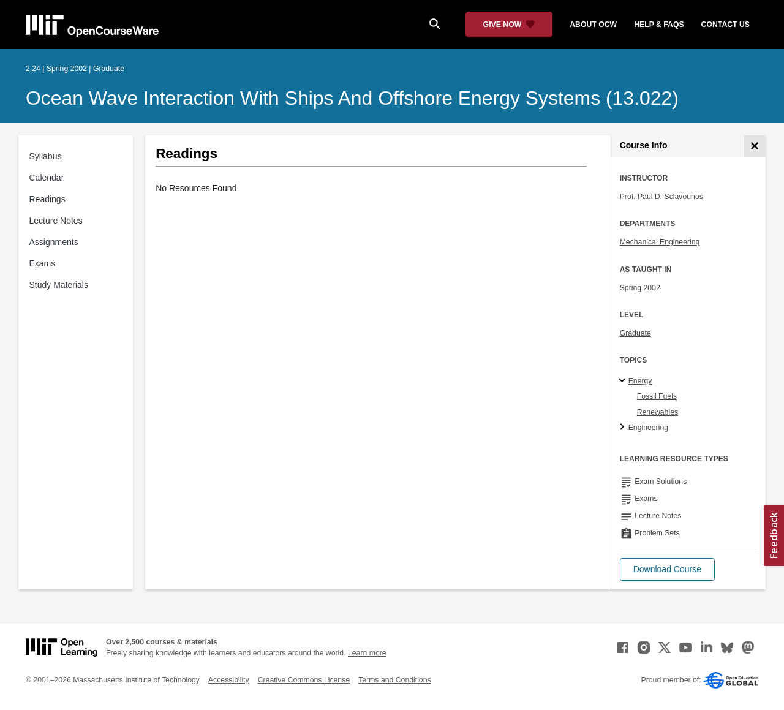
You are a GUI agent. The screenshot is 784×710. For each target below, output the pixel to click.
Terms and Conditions (394, 680)
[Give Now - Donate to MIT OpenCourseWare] (509, 24)
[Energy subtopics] (624, 381)
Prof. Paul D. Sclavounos (661, 196)
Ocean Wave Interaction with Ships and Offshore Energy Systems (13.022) (352, 98)
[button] (667, 569)
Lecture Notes (56, 220)
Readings (47, 199)
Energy (640, 381)
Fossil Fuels (657, 396)
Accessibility (228, 680)
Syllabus (45, 156)
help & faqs (659, 24)
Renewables (657, 412)
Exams (42, 263)
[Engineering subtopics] (624, 428)
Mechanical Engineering (660, 242)
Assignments (53, 242)
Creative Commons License (304, 680)
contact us (725, 24)
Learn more (367, 653)
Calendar (46, 178)
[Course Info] (755, 146)
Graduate (635, 333)
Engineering (648, 427)
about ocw (593, 24)
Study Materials (58, 285)
